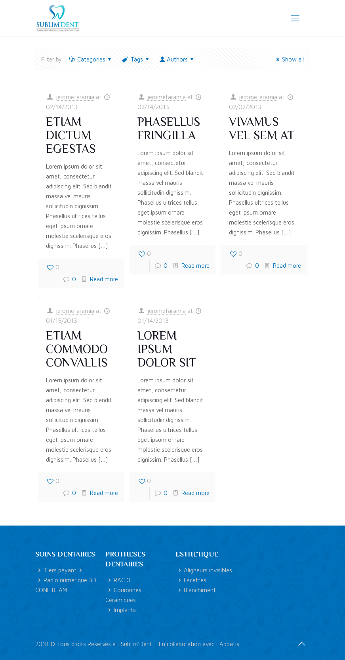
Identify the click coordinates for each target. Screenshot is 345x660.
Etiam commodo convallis (77, 349)
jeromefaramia (75, 97)
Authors (177, 59)
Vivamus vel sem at (261, 128)
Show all (289, 59)
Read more (104, 279)
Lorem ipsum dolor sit (166, 349)
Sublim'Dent (136, 644)
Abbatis (229, 644)
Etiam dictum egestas (70, 135)
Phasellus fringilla (168, 128)
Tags (136, 59)
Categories (91, 59)
